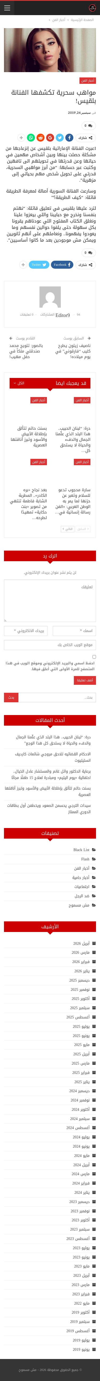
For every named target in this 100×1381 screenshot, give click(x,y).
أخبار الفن (87, 81)
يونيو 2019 (81, 1349)
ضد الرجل (82, 896)
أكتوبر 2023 (81, 1220)
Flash (85, 859)
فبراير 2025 (81, 1072)
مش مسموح (79, 905)
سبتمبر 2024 (80, 1118)
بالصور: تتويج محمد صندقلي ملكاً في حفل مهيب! (26, 351)
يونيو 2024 (81, 1146)
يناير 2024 (82, 1192)
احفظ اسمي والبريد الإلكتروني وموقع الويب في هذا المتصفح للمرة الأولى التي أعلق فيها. (50, 666)
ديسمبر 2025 (79, 980)
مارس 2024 (81, 1174)
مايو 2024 (82, 1155)
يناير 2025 (82, 1082)
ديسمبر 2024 (79, 1091)
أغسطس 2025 (78, 1017)
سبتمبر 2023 (80, 1229)
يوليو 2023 (81, 1248)
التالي (68, 529)
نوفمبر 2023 (80, 1211)
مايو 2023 (82, 1266)
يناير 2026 (82, 971)
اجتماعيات (81, 886)
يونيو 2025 (81, 1035)
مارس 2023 (81, 1284)
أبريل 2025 (81, 1054)
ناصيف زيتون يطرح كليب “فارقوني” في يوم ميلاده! (73, 351)
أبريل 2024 (81, 1165)
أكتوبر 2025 (81, 998)
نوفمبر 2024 (80, 1100)
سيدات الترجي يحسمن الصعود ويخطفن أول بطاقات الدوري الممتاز (49, 809)
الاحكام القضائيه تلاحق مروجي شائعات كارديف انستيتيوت (53, 757)
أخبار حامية (80, 877)
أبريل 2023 (81, 1275)
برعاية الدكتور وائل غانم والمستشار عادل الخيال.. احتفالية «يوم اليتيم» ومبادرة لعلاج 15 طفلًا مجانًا (51, 774)
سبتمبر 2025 (80, 1008)
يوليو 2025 (81, 1026)
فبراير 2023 (81, 1294)
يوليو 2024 (81, 1137)
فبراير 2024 (81, 1183)
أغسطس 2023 (78, 1238)
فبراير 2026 (81, 961)
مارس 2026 (81, 952)
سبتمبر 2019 (80, 1321)
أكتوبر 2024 (81, 1109)
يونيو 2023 (81, 1257)
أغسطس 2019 (78, 1331)
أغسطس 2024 (78, 1127)
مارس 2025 (81, 1063)
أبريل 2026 (81, 943)
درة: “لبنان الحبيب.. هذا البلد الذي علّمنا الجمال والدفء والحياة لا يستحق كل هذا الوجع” (53, 740)
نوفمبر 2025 (80, 989)
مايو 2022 (82, 1303)
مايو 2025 (82, 1044)
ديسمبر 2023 (79, 1201)
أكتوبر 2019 (81, 1312)
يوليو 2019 (81, 1340)
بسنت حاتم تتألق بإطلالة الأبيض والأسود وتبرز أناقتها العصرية (48, 791)
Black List (81, 849)
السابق (83, 529)
